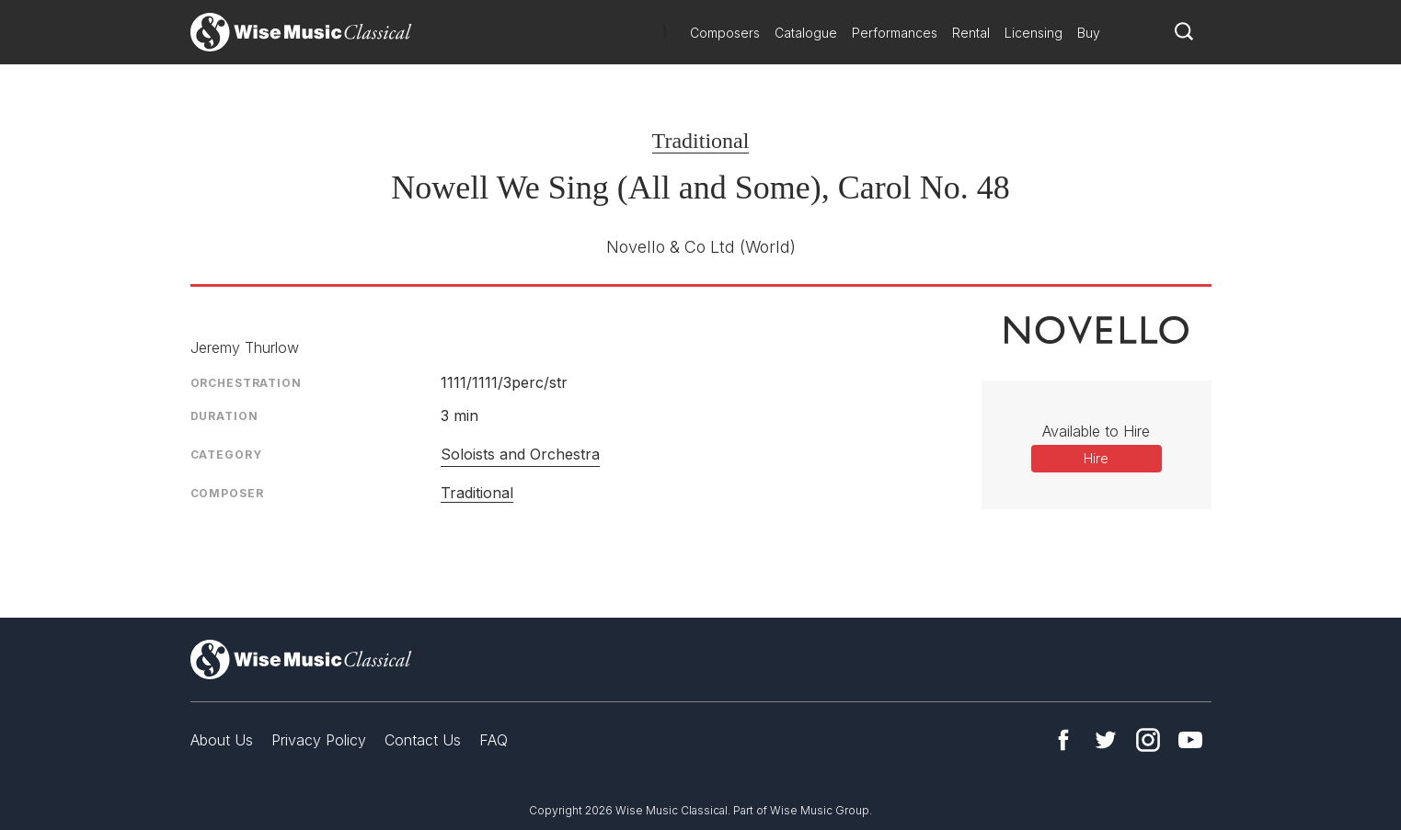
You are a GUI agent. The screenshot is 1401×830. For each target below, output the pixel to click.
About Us (221, 740)
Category (226, 454)
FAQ (493, 740)
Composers (725, 32)
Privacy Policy (318, 740)
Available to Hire (1096, 431)
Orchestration (246, 383)
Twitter (1106, 740)
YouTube (1190, 740)
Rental (971, 32)
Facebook (1063, 740)
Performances (894, 32)
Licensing (1033, 32)
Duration (224, 416)
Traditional (701, 141)
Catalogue (806, 32)
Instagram (1148, 740)
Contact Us (423, 740)
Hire (1096, 458)
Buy (1088, 32)
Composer (227, 493)
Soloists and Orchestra (520, 454)
